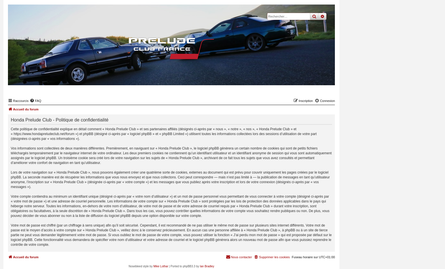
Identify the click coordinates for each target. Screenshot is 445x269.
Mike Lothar (160, 266)
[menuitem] (35, 100)
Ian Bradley (207, 266)
